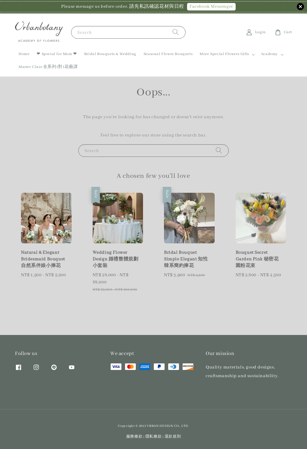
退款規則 (173, 436)
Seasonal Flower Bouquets (168, 54)
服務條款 (134, 436)
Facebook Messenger (211, 6)
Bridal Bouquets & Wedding (110, 54)
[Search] (175, 32)
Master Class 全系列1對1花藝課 (48, 66)
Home (24, 54)
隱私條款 (153, 436)
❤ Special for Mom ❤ (57, 54)
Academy (269, 54)
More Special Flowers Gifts (224, 54)
